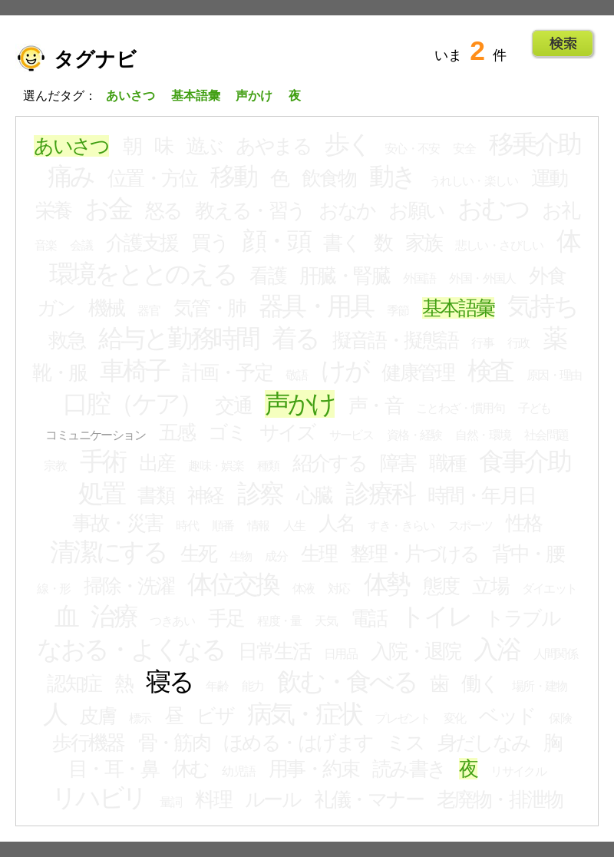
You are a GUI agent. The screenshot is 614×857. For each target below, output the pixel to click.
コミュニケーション (95, 435)
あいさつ (71, 146)
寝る (169, 682)
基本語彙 (458, 308)
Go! (563, 43)
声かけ (300, 404)
